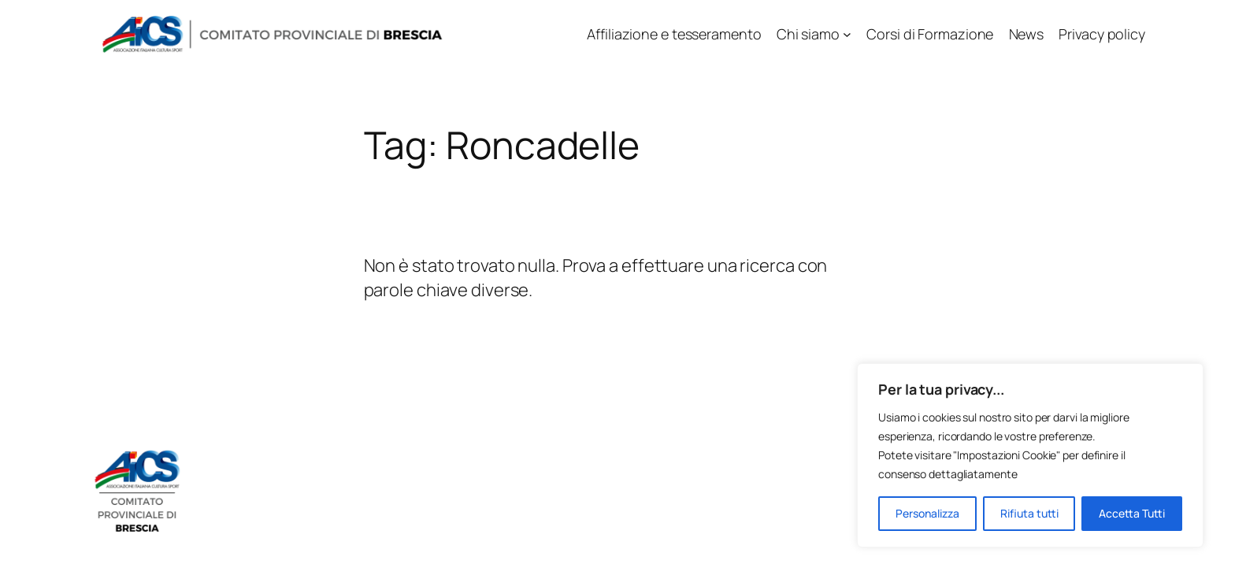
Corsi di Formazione (929, 33)
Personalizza (927, 513)
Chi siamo (808, 33)
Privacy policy (1102, 33)
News (1026, 33)
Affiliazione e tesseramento (674, 33)
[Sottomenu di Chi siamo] (847, 34)
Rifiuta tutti (1029, 513)
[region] (1030, 455)
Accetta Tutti (1132, 513)
